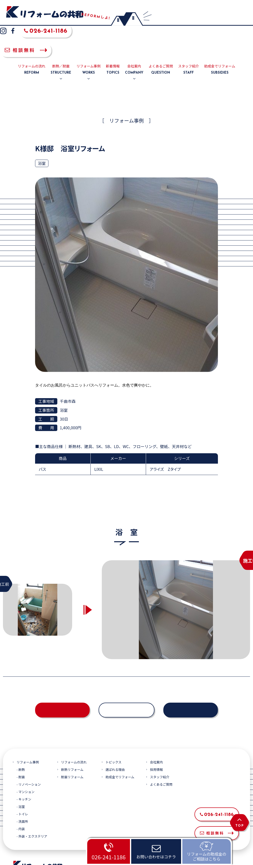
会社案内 (134, 38)
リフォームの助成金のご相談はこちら (206, 856)
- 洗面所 (22, 790)
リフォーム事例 (89, 38)
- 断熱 (21, 738)
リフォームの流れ (31, 38)
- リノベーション (29, 753)
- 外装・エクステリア (32, 805)
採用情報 (156, 738)
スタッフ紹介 (188, 38)
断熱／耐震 (61, 38)
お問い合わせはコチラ (156, 857)
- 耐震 (21, 746)
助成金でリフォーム (219, 38)
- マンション (25, 760)
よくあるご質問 (160, 38)
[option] (176, 578)
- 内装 (21, 798)
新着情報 (113, 38)
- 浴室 (21, 775)
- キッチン (24, 768)
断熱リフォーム (72, 738)
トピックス (113, 731)
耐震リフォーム (72, 746)
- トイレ (22, 783)
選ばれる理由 (115, 738)
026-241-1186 (109, 857)
